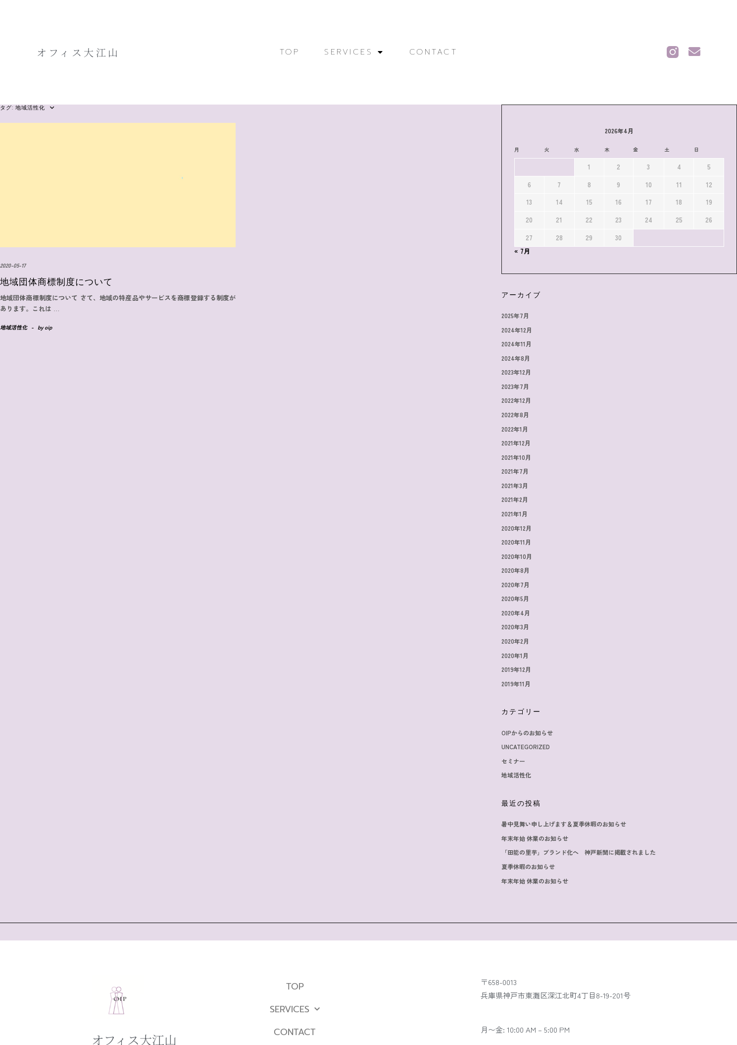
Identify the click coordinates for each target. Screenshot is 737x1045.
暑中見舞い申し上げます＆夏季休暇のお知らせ (563, 824)
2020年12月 (516, 528)
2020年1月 (515, 655)
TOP (290, 52)
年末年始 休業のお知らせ (534, 838)
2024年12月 (516, 330)
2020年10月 (516, 556)
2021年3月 (514, 485)
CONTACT (433, 52)
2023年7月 (515, 386)
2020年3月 (515, 626)
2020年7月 (515, 584)
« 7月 (522, 251)
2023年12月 (516, 372)
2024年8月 (515, 358)
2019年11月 (516, 683)
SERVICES (354, 52)
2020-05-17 (13, 265)
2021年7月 (515, 471)
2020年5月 (515, 598)
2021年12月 (516, 443)
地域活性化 (13, 327)
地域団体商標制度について (56, 281)
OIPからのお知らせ (527, 732)
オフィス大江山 (78, 52)
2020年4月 (515, 612)
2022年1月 (514, 429)
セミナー (513, 761)
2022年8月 (515, 414)
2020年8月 (515, 570)
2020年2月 (515, 641)
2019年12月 (516, 669)
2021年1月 (514, 513)
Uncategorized (525, 746)
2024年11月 (516, 343)
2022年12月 (516, 400)
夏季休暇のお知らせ (528, 866)
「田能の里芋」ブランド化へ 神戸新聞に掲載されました (578, 852)
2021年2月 (514, 499)
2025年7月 (515, 315)
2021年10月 (516, 457)
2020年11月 (516, 542)
